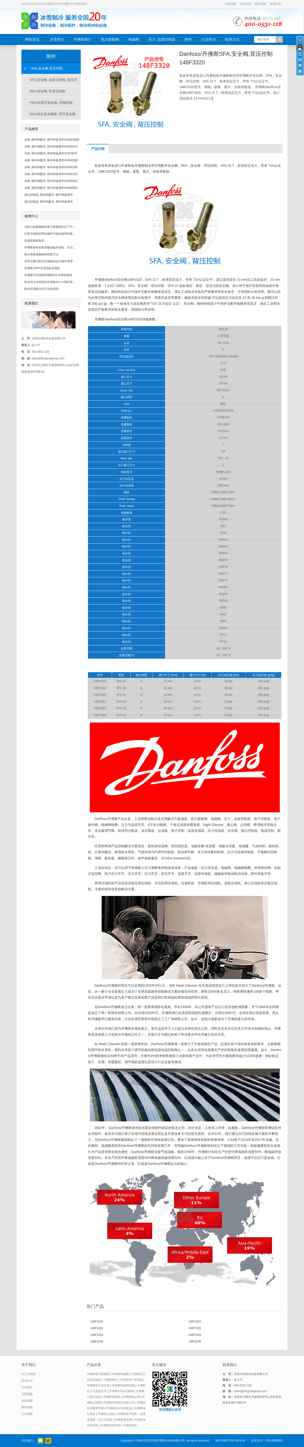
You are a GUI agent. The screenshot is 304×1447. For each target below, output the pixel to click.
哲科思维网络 (274, 1440)
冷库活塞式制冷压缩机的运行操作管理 (48, 261)
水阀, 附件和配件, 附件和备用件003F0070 (50, 153)
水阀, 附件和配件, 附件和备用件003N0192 (51, 174)
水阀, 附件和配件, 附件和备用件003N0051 (51, 181)
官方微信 (40, 1440)
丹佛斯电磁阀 (120, 1374)
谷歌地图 (245, 3)
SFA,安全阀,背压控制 (46, 68)
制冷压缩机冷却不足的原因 (41, 288)
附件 (188, 39)
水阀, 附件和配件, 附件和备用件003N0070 (51, 146)
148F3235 (194, 1341)
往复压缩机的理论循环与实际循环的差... (49, 233)
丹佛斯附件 (110, 1379)
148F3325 (96, 1321)
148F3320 (194, 1328)
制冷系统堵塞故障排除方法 (41, 254)
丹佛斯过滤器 (106, 1414)
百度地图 (230, 3)
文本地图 (27, 1414)
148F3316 (194, 1335)
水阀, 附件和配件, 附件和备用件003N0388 (51, 160)
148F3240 (96, 1341)
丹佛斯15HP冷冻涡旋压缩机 (42, 268)
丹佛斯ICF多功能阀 (121, 1391)
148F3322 (194, 1321)
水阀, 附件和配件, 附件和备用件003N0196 (51, 167)
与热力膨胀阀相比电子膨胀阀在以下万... (49, 226)
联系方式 (232, 39)
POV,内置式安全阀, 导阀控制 (51, 103)
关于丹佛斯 (28, 1374)
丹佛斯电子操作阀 (98, 1385)
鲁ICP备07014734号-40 (230, 1440)
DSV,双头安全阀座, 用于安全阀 (53, 114)
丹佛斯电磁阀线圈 (123, 1385)
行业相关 (27, 1387)
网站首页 (32, 39)
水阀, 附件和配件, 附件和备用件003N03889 (51, 139)
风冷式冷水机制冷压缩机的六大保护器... (49, 282)
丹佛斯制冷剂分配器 (119, 1408)
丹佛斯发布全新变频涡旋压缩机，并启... (49, 247)
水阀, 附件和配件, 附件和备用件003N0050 (51, 188)
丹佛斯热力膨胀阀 (98, 1374)
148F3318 (96, 1335)
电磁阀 (133, 39)
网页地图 (260, 3)
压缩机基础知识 (34, 240)
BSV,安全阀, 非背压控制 (47, 91)
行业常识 (208, 39)
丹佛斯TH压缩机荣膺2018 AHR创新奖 (48, 275)
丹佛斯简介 (82, 39)
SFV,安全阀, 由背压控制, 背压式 (53, 80)
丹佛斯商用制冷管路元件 (119, 1402)
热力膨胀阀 (110, 39)
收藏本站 (275, 3)
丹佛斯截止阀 (131, 1397)
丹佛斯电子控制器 (131, 1379)
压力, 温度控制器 (161, 39)
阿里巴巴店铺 (48, 1440)
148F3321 (96, 1328)
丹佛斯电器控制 (110, 1425)
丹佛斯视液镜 (111, 1397)
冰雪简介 (57, 39)
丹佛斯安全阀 (123, 1419)
